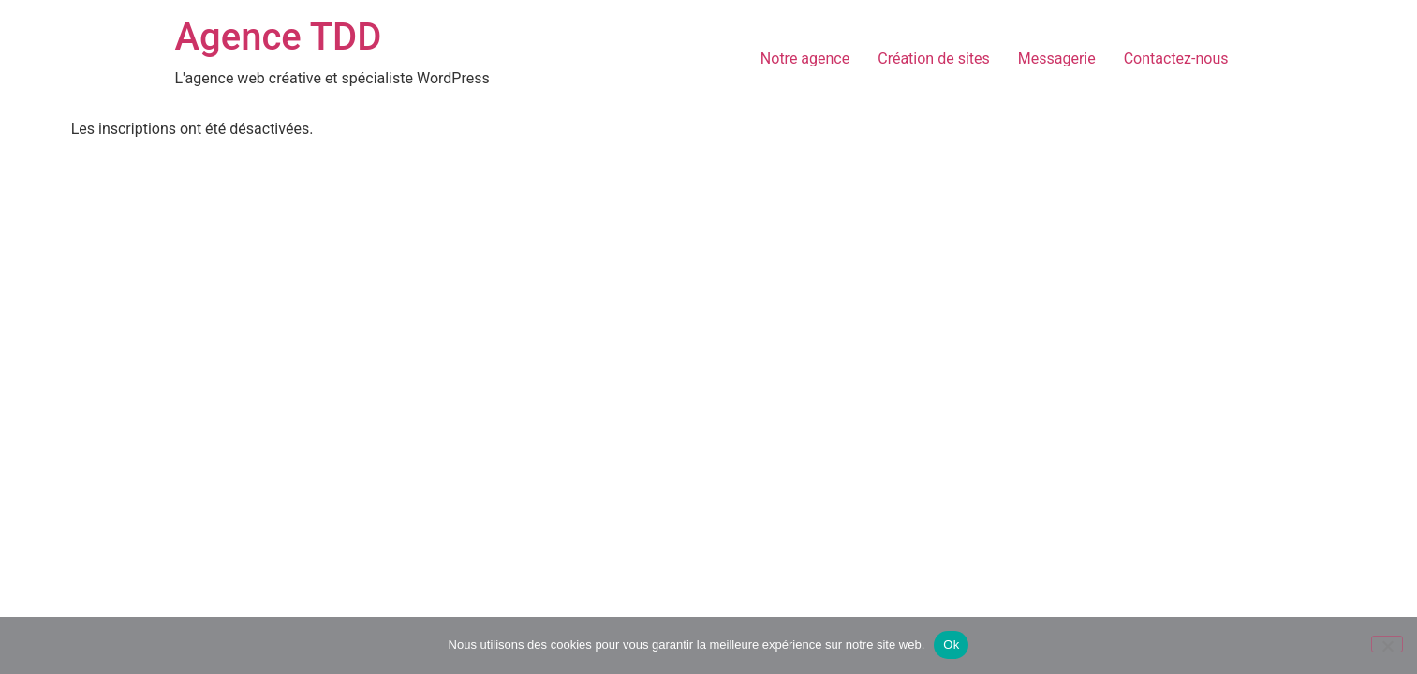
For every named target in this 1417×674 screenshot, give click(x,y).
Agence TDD (278, 37)
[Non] (1387, 644)
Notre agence (804, 58)
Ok (951, 644)
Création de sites (934, 58)
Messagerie (1057, 58)
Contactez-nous (1176, 58)
